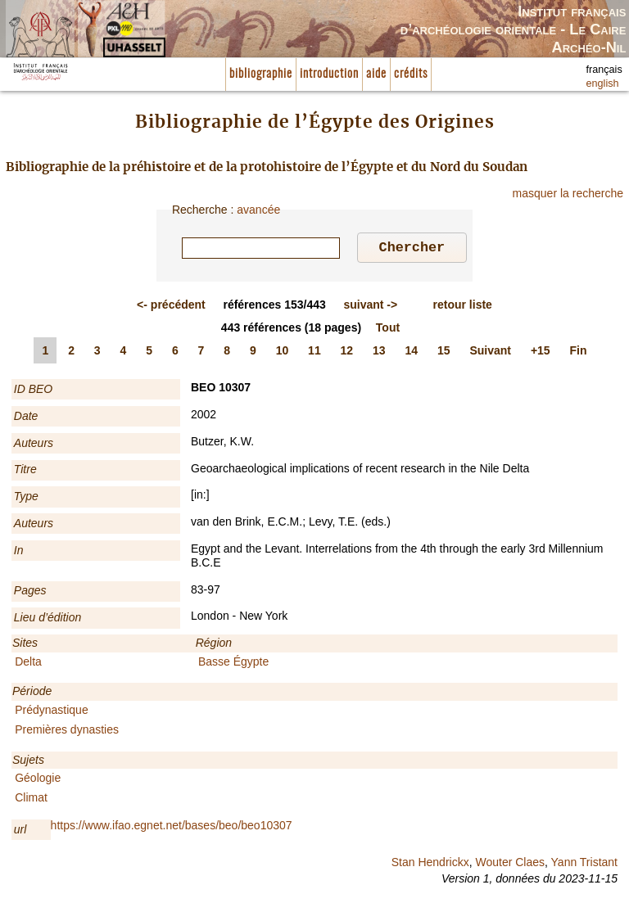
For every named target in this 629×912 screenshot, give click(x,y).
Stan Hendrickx (430, 864)
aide (376, 74)
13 (379, 352)
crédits (411, 74)
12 (347, 352)
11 (314, 352)
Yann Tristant (584, 864)
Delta (28, 663)
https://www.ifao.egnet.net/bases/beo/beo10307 (171, 827)
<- (171, 307)
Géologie (38, 780)
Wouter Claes (510, 864)
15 (443, 352)
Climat (31, 799)
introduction (329, 74)
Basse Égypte (233, 663)
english (602, 83)
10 (282, 352)
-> (370, 307)
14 (412, 352)
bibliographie (260, 74)
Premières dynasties (67, 731)
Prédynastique (51, 712)
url (20, 831)
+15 (540, 352)
